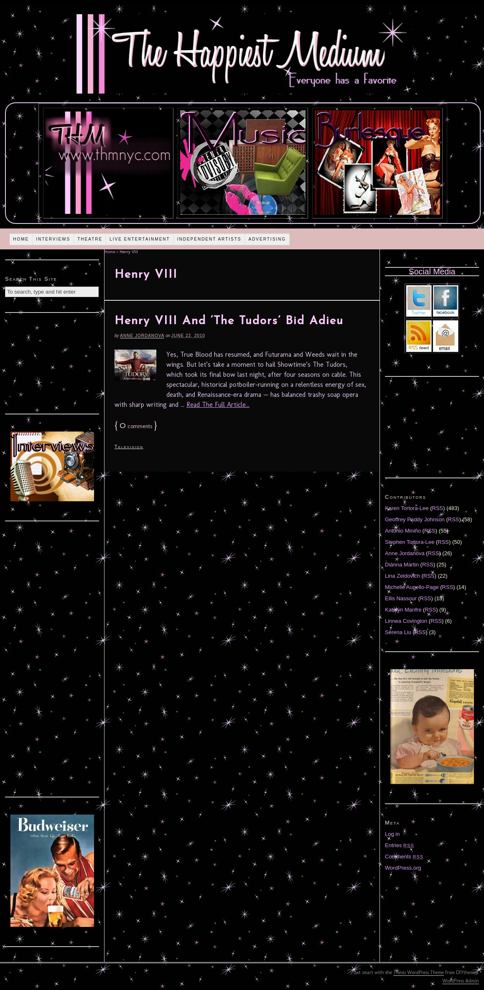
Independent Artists (209, 239)
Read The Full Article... (218, 405)
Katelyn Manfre (403, 610)
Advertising (267, 239)
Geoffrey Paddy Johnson (415, 519)
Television (129, 446)
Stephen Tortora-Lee (409, 542)
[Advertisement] (52, 362)
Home (21, 239)
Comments (404, 856)
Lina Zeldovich (402, 576)
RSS (437, 508)
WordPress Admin (460, 981)
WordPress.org (403, 868)
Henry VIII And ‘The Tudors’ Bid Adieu (229, 321)
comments (136, 426)
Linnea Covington (406, 621)
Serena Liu (398, 632)
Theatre (89, 239)
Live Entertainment (140, 239)
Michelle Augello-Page (412, 587)
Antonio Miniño (403, 531)
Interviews (53, 239)
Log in (392, 834)
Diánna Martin (402, 564)
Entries (399, 845)
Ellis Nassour (401, 598)
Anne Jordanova (142, 335)
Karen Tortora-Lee (407, 508)
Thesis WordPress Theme (418, 972)
